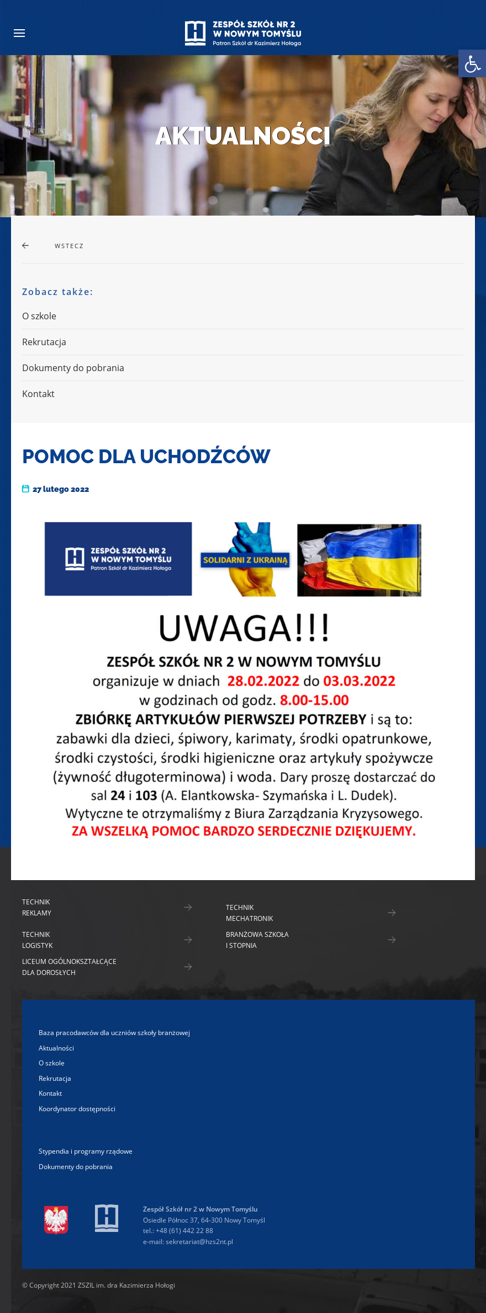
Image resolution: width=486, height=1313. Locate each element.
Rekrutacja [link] (44, 342)
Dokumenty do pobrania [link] (73, 368)
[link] (472, 63)
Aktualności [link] (56, 1048)
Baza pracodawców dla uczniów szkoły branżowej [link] (114, 1032)
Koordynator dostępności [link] (77, 1108)
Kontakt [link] (38, 394)
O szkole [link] (39, 316)
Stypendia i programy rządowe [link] (86, 1151)
